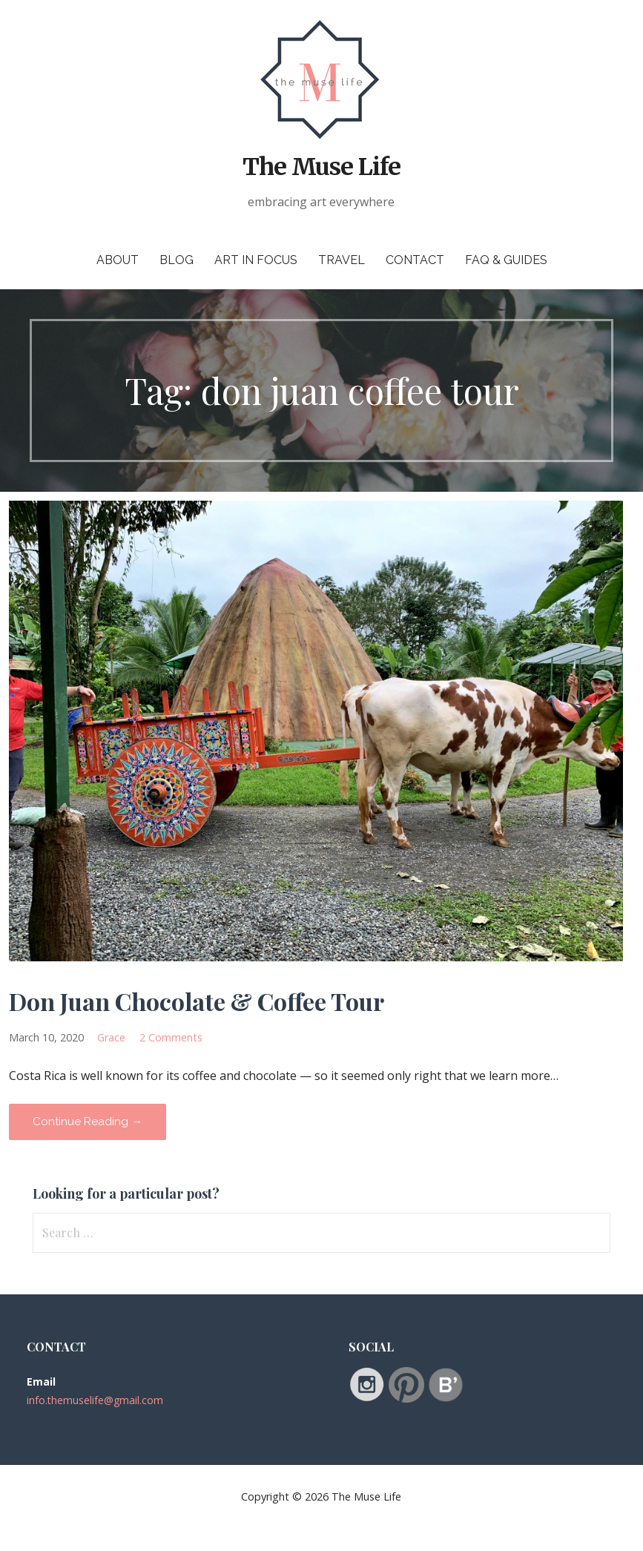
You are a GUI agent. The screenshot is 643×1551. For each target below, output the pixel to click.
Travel (341, 260)
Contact (415, 260)
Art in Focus (255, 260)
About (117, 260)
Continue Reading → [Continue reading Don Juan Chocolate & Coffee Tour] (87, 1121)
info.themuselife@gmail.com (95, 1400)
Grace (111, 1037)
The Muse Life (322, 167)
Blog (176, 260)
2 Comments (170, 1037)
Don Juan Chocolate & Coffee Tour (196, 1001)
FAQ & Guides (506, 260)
